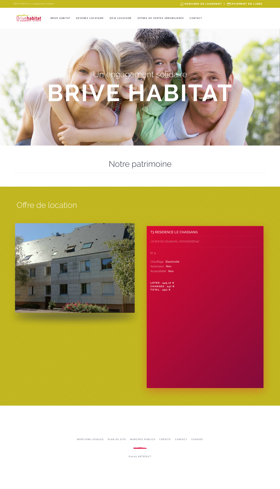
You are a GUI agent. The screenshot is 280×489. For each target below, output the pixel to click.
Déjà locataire (121, 18)
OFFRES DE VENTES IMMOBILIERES (160, 18)
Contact (196, 18)
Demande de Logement (203, 3)
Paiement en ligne (247, 3)
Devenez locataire (90, 18)
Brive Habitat (60, 18)
